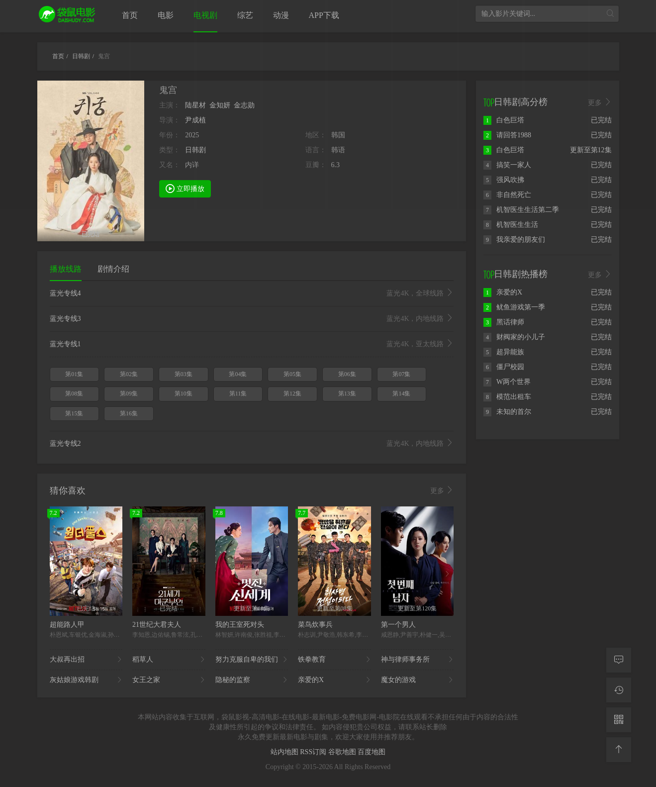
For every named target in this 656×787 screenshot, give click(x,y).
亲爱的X (334, 680)
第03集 (183, 374)
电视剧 (205, 15)
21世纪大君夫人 (156, 624)
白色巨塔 (503, 120)
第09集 (129, 393)
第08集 (74, 393)
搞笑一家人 (507, 165)
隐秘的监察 (251, 680)
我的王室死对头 (239, 624)
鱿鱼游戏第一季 (514, 307)
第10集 (183, 393)
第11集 (238, 393)
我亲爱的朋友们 (514, 239)
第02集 (129, 374)
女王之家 (168, 680)
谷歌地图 (343, 752)
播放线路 (66, 269)
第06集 (347, 374)
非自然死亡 (507, 194)
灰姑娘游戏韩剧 (86, 680)
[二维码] (618, 719)
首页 (130, 15)
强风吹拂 (503, 180)
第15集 (74, 413)
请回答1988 (507, 135)
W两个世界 (507, 382)
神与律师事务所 (417, 660)
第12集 (292, 393)
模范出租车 (507, 396)
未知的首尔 (507, 411)
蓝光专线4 (252, 293)
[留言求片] (618, 660)
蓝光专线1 (252, 344)
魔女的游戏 (417, 680)
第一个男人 (398, 624)
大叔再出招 (86, 660)
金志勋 (244, 105)
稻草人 (168, 660)
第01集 (74, 374)
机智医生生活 (510, 224)
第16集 (129, 413)
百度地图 (371, 752)
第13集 (347, 393)
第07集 (401, 374)
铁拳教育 (334, 660)
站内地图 (285, 752)
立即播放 (185, 188)
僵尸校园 (503, 367)
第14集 (401, 393)
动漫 (281, 15)
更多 (442, 490)
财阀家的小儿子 (514, 337)
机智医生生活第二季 (521, 209)
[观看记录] (618, 690)
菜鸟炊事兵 (315, 624)
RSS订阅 (314, 752)
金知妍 (219, 105)
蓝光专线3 (252, 319)
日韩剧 (195, 150)
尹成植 (195, 120)
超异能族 (503, 352)
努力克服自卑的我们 (251, 660)
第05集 (292, 374)
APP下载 (324, 15)
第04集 (238, 374)
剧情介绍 (113, 269)
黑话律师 (503, 322)
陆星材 (195, 105)
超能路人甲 (67, 624)
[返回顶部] (618, 749)
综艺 (245, 15)
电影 (166, 15)
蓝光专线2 (252, 444)
